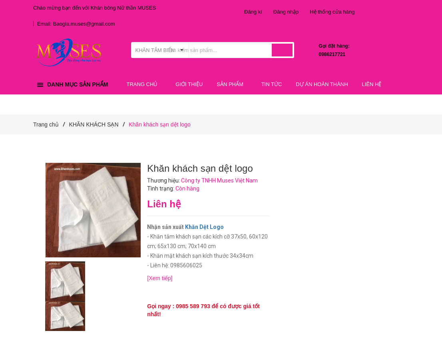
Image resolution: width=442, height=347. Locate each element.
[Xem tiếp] (159, 278)
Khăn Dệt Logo (204, 227)
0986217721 (332, 54)
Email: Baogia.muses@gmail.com (76, 24)
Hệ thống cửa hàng (332, 12)
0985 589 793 (193, 306)
